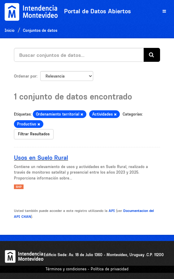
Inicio (10, 30)
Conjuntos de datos (40, 30)
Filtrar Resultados (34, 134)
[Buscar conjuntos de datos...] (79, 55)
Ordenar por (25, 76)
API (112, 211)
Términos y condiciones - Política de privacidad (87, 269)
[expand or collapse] (164, 12)
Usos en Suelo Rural (41, 157)
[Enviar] (152, 55)
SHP (19, 186)
